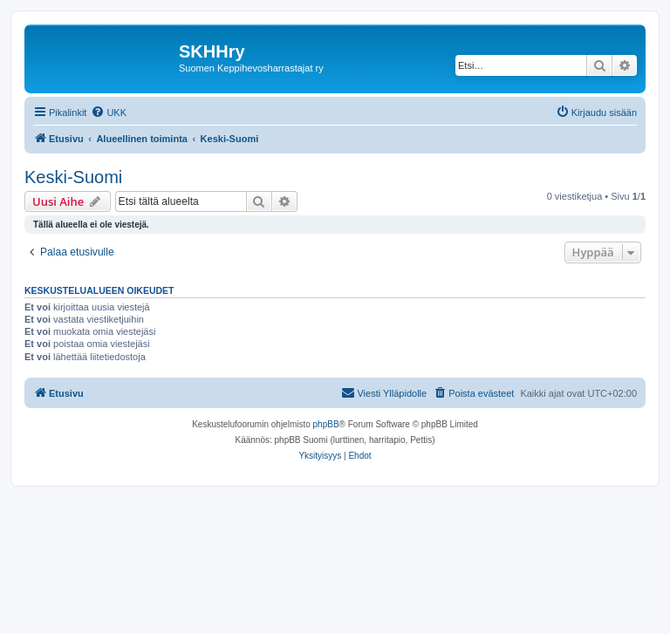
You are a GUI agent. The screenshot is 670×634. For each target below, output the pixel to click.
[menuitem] (108, 112)
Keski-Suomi (73, 177)
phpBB (326, 424)
